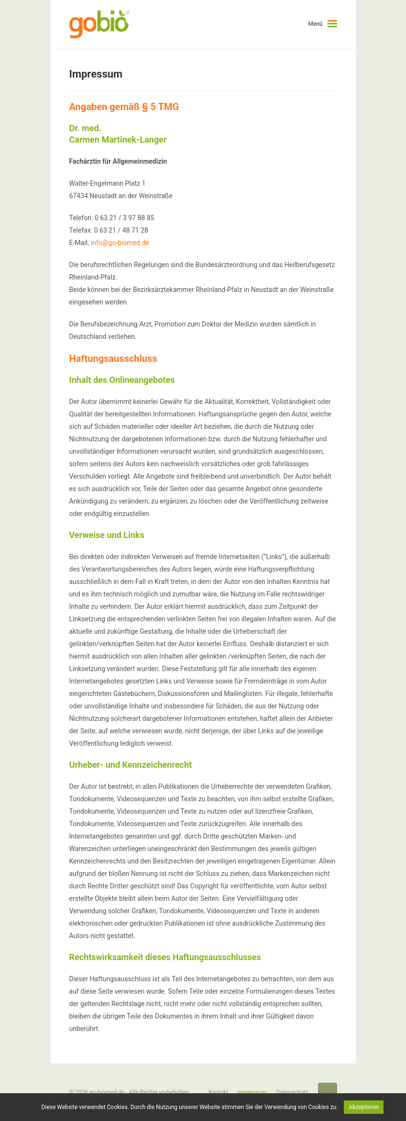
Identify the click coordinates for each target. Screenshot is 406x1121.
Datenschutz (292, 1092)
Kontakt (218, 1092)
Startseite (327, 1092)
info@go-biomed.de (120, 243)
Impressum (252, 1092)
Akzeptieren (364, 1107)
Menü (315, 24)
